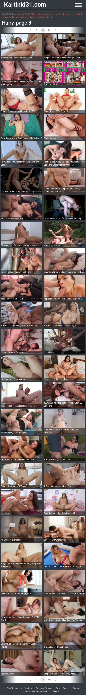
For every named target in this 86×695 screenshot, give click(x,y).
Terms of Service (43, 688)
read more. (48, 17)
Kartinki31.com (25, 4)
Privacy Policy (62, 688)
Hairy (8, 23)
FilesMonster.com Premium (19, 688)
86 (49, 30)
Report (56, 691)
